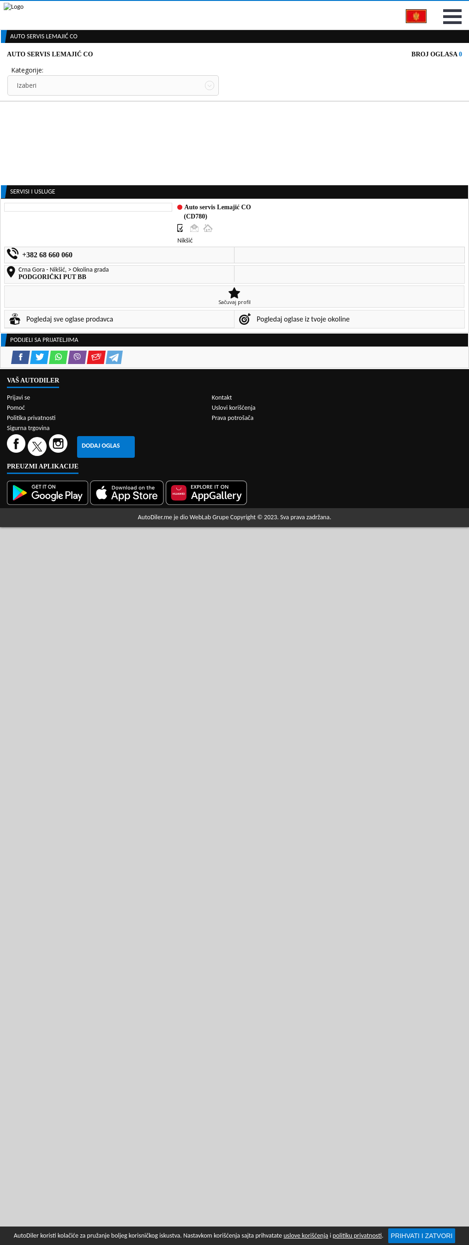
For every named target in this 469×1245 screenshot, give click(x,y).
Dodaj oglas (101, 1048)
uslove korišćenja (305, 1235)
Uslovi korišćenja (234, 1010)
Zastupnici (205, 70)
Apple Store (240, 8)
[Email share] (96, 683)
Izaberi (26, 133)
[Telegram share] (114, 683)
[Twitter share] (39, 683)
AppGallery (297, 9)
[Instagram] (59, 1048)
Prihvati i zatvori (422, 1235)
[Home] (8, 70)
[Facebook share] (20, 683)
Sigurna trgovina (28, 1030)
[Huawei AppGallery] (207, 1095)
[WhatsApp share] (58, 683)
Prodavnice (99, 70)
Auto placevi (152, 70)
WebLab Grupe (209, 1120)
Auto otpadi (256, 70)
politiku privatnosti (357, 1235)
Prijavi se (447, 8)
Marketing (351, 9)
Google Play (181, 8)
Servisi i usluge (316, 70)
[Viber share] (77, 683)
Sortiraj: (242, 152)
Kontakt (400, 8)
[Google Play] (48, 1095)
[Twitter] (38, 1048)
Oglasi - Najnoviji (265, 167)
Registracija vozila (386, 70)
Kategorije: (27, 118)
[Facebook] (17, 1048)
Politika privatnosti (31, 1020)
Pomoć (16, 1010)
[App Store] (128, 1095)
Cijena (240, 118)
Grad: (19, 152)
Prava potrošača (232, 1020)
